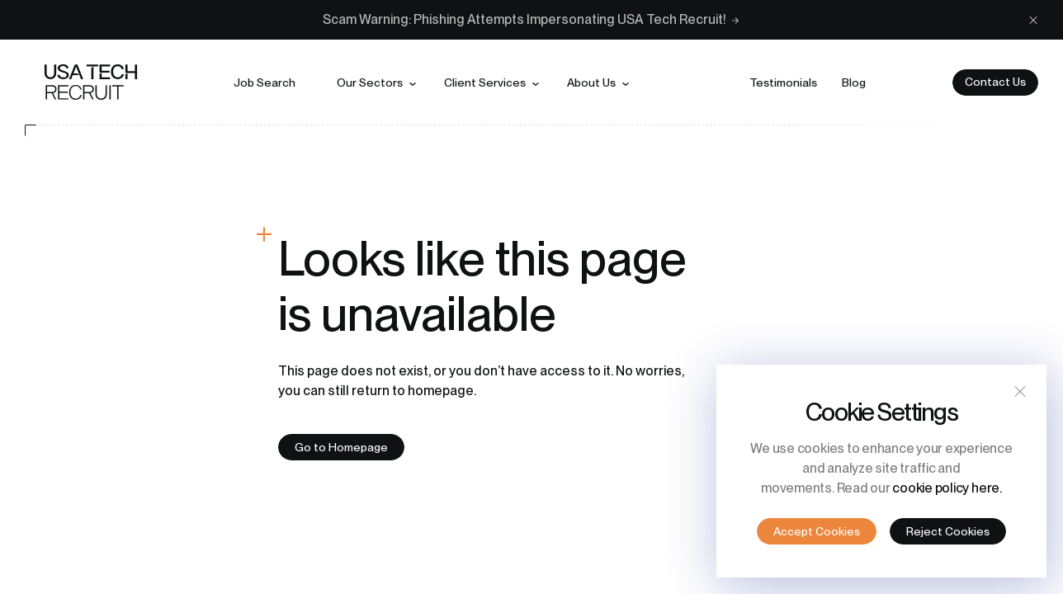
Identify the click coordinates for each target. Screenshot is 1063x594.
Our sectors (370, 82)
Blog (854, 82)
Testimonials (783, 82)
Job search (264, 82)
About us (591, 82)
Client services (485, 82)
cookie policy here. (946, 488)
